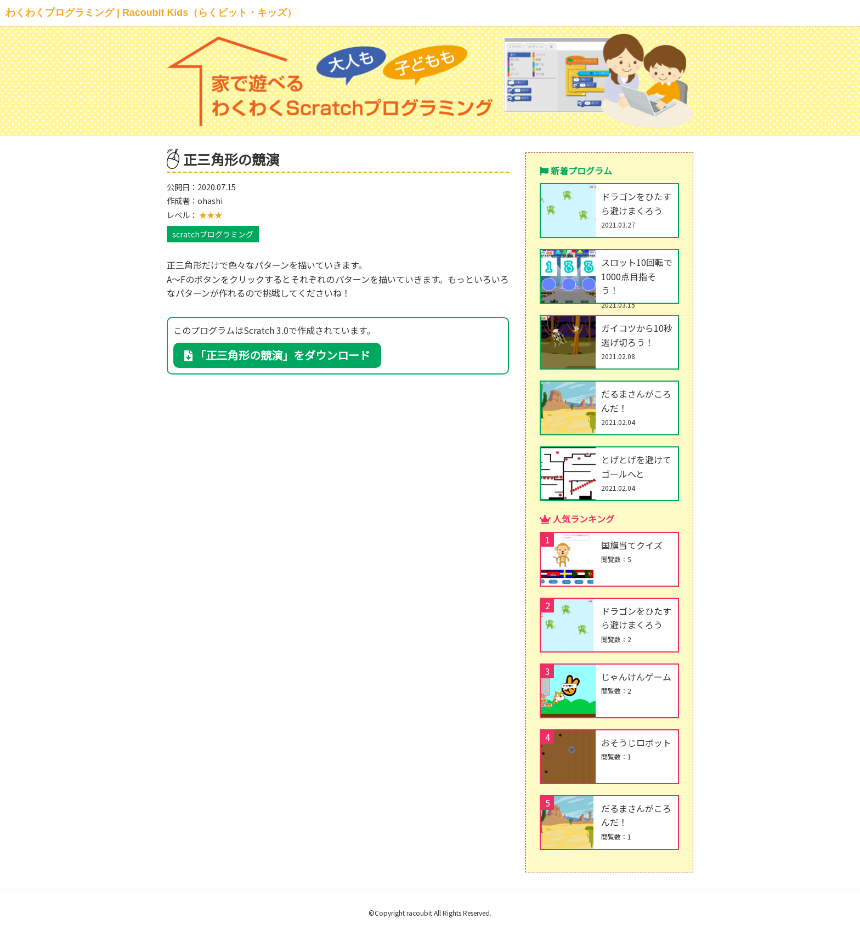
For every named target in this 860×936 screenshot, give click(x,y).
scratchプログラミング (212, 234)
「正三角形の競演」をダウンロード (277, 355)
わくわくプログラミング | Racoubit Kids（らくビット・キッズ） (151, 12)
